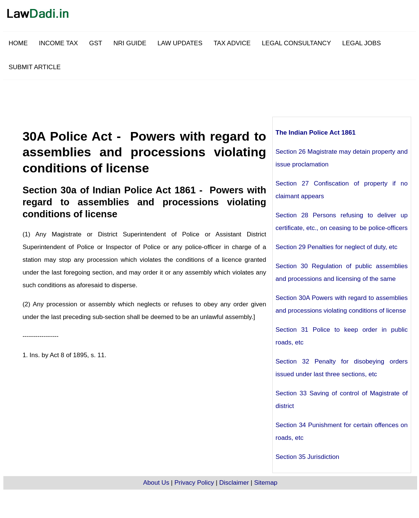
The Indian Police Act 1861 (316, 132)
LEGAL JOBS (361, 43)
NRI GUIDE (129, 43)
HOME (18, 43)
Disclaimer (234, 482)
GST (95, 43)
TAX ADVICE (232, 43)
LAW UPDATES (179, 43)
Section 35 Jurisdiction (307, 456)
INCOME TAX (58, 43)
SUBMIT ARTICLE (35, 67)
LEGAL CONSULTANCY (296, 43)
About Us (156, 482)
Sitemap (265, 482)
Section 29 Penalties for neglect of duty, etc (337, 247)
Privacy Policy (194, 482)
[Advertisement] (228, 97)
